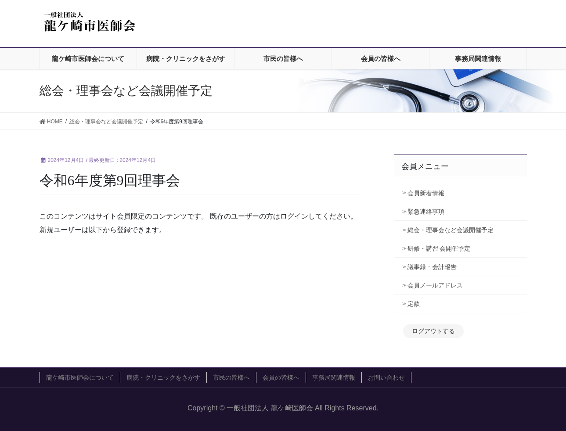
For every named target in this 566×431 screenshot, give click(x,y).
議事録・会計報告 (432, 266)
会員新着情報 (425, 193)
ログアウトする (433, 330)
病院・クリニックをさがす (163, 377)
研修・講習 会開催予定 (442, 248)
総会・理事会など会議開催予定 (450, 229)
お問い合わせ (386, 377)
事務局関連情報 (333, 377)
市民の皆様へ (231, 377)
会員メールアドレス (435, 285)
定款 (413, 303)
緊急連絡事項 (425, 211)
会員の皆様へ (281, 377)
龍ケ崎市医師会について (80, 377)
